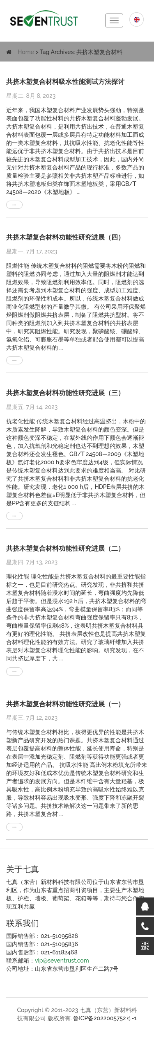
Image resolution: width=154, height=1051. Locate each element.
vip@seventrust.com (62, 960)
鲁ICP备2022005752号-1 (105, 1018)
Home (26, 52)
